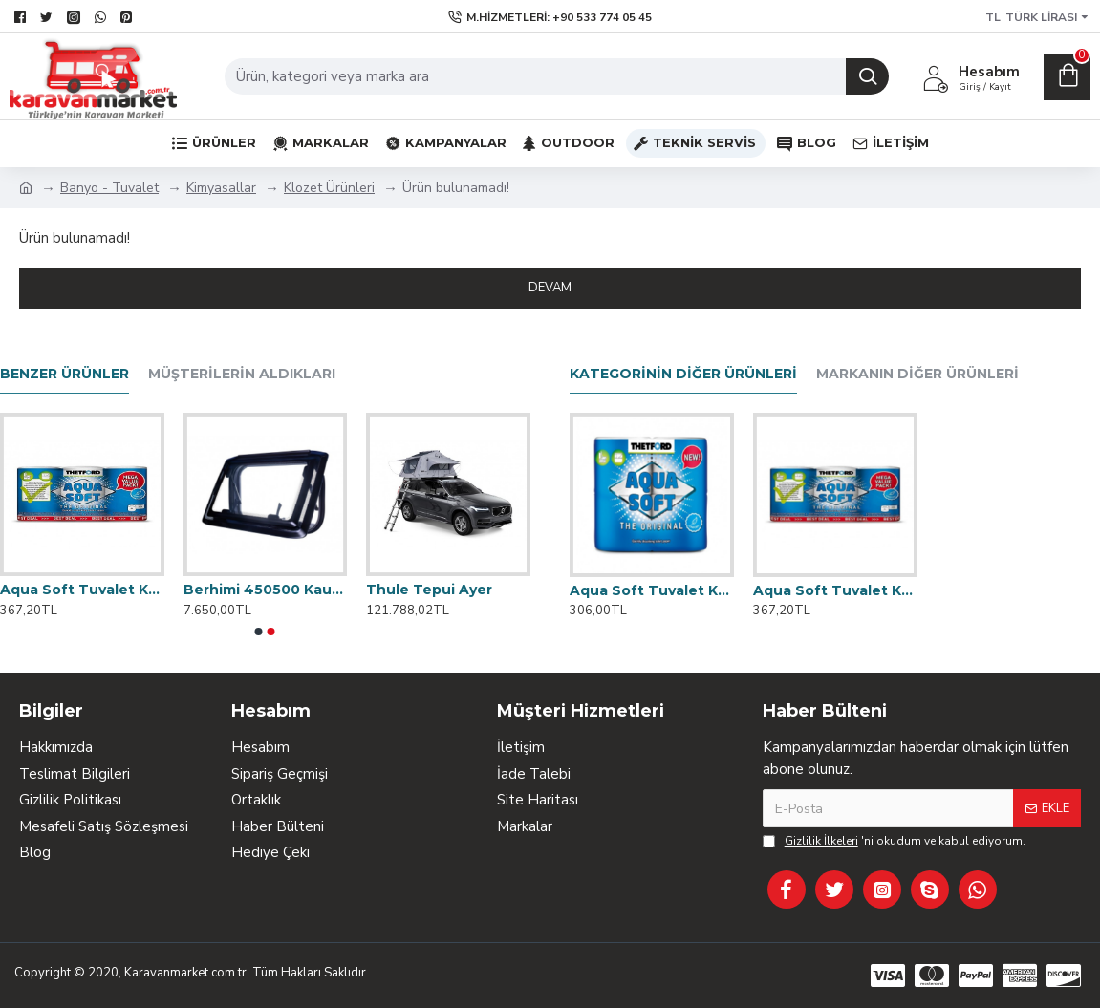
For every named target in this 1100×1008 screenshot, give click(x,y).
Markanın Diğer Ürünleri (917, 374)
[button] (259, 631)
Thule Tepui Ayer (429, 589)
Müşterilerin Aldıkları (241, 374)
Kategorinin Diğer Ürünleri (683, 374)
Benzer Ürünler (64, 374)
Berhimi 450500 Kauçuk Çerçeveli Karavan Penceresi (265, 589)
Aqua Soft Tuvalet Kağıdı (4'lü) (652, 590)
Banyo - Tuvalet (109, 188)
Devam (550, 287)
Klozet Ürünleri (329, 188)
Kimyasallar (221, 188)
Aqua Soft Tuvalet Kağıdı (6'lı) (835, 590)
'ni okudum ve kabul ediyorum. (894, 840)
